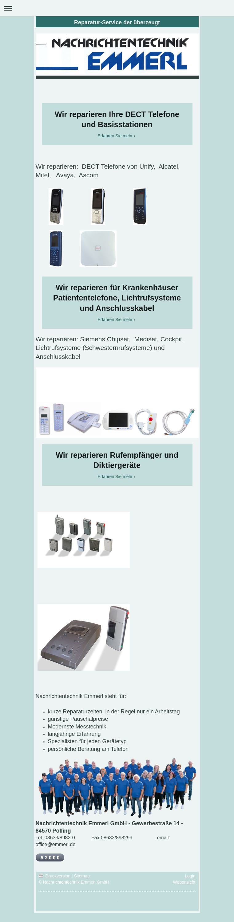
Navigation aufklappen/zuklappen (117, 8)
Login (190, 875)
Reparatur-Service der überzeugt (117, 22)
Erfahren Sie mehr (115, 135)
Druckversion (55, 875)
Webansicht (184, 882)
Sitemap (82, 875)
